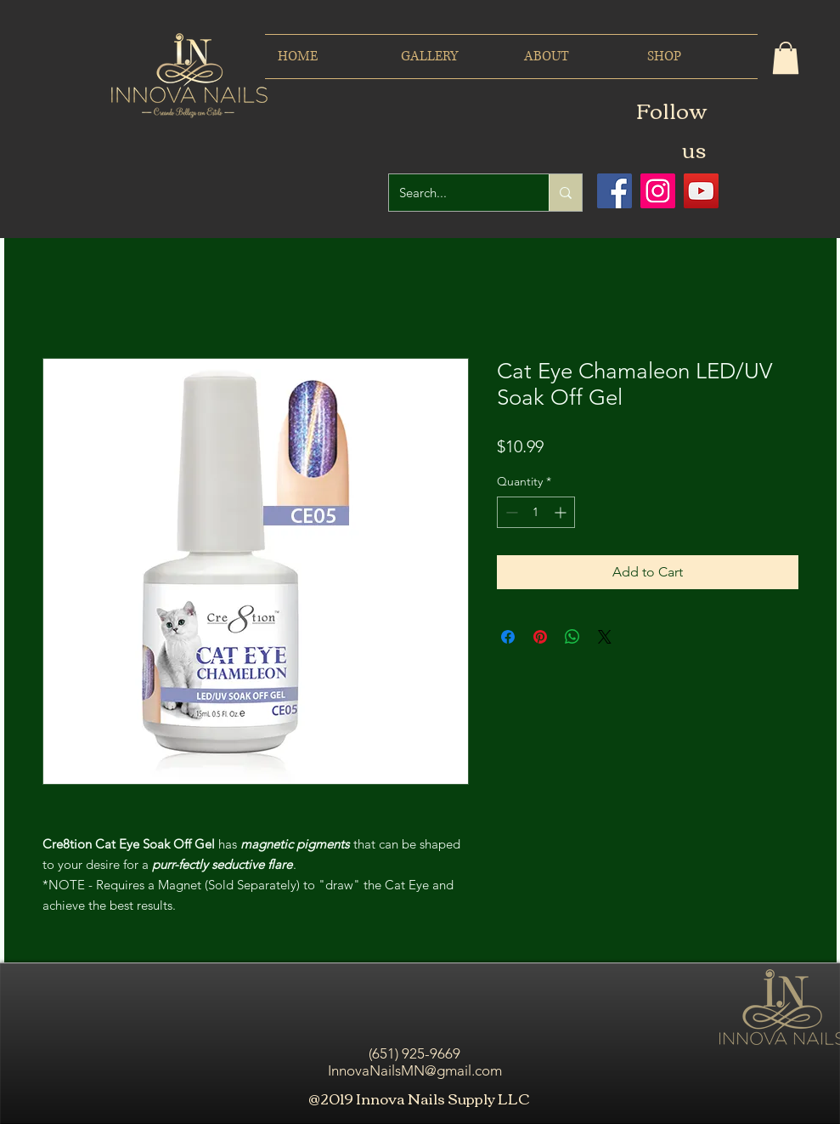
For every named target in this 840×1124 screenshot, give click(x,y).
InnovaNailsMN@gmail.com (415, 1070)
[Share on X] (605, 637)
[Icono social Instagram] (657, 190)
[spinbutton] (536, 512)
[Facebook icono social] (614, 190)
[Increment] (561, 512)
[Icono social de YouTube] (701, 190)
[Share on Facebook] (508, 637)
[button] (785, 58)
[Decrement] (510, 512)
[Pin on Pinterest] (540, 637)
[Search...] (456, 192)
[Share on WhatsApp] (572, 637)
